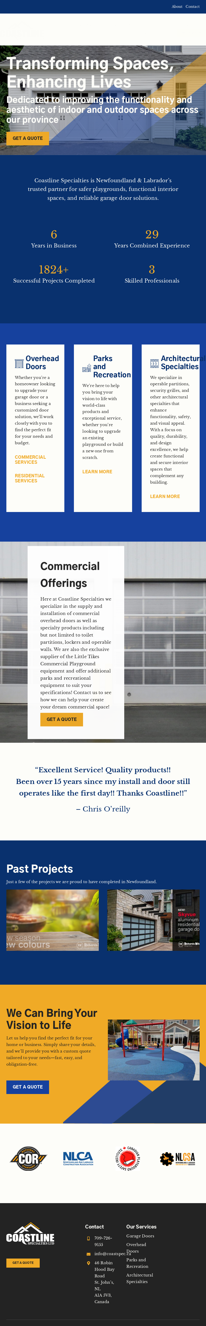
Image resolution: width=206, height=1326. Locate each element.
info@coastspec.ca (113, 1254)
